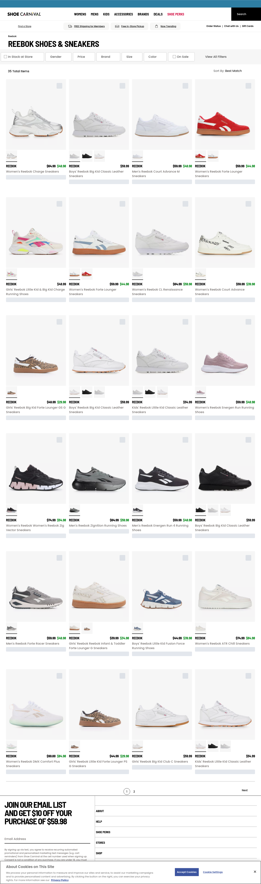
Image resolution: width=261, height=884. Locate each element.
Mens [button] (95, 14)
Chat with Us (231, 26)
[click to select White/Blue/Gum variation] (213, 156)
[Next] (248, 790)
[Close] (255, 872)
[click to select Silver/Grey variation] (11, 156)
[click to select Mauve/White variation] (200, 392)
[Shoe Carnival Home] (24, 14)
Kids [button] (106, 14)
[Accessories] (123, 14)
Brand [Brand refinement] (109, 56)
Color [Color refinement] (156, 56)
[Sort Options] (232, 71)
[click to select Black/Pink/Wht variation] (11, 510)
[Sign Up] (86, 839)
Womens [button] (80, 14)
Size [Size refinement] (132, 56)
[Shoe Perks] (176, 14)
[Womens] (80, 14)
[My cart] (225, 14)
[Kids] (106, 14)
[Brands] (143, 14)
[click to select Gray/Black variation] (74, 510)
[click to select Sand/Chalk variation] (200, 628)
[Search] (246, 14)
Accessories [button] (123, 14)
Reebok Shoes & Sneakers (53, 44)
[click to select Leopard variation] (11, 392)
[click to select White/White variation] (74, 156)
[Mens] (94, 14)
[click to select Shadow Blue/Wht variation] (137, 628)
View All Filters (212, 56)
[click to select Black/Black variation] (87, 156)
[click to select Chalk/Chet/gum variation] (200, 274)
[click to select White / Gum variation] (137, 156)
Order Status (213, 26)
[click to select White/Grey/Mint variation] (11, 746)
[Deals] (158, 14)
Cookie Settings (213, 872)
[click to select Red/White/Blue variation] (200, 156)
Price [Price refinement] (85, 56)
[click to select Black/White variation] (137, 510)
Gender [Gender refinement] (59, 56)
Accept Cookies (187, 872)
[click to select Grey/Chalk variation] (11, 628)
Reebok (12, 36)
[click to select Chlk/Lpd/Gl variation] (74, 628)
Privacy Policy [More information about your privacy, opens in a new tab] (60, 880)
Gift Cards (247, 26)
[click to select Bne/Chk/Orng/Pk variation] (11, 274)
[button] (19, 26)
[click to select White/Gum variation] (99, 156)
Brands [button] (143, 14)
